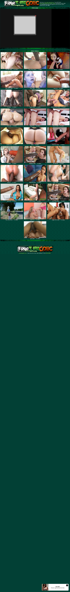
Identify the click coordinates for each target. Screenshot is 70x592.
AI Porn (54, 3)
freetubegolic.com (23, 253)
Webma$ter (48, 253)
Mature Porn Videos (48, 3)
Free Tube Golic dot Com (49, 2)
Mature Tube (42, 3)
